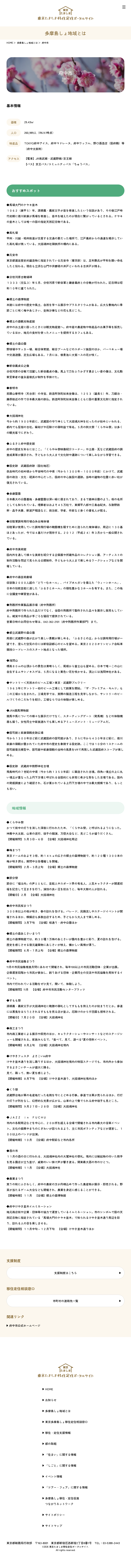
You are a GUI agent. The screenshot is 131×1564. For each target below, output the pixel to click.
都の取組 (50, 1443)
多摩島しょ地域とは (27, 42)
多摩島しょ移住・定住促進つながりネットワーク (62, 1501)
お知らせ (50, 1400)
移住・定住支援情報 (58, 1433)
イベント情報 (53, 1476)
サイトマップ (53, 1526)
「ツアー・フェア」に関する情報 (66, 1487)
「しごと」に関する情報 (60, 1465)
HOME (10, 42)
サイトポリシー (55, 1515)
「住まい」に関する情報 (60, 1454)
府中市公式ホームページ (24, 1325)
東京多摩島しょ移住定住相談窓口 (66, 1422)
